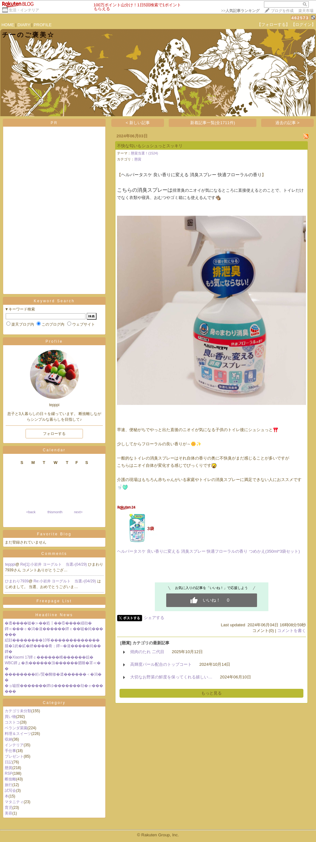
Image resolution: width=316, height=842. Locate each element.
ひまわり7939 (17, 581)
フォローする (54, 433)
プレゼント (14, 756)
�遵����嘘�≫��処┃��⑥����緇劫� (48, 623)
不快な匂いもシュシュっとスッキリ (150, 145)
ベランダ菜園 (16, 728)
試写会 (10, 790)
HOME (8, 24)
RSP (9, 773)
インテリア (14, 745)
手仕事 (10, 751)
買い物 (10, 716)
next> (78, 512)
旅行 (8, 785)
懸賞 (8, 768)
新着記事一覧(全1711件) (212, 122)
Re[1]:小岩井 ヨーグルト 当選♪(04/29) (54, 564)
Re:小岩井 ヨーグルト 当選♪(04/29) (65, 581)
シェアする (154, 617)
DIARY (24, 24)
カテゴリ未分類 (18, 711)
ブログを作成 (282, 11)
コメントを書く (291, 630)
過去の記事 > (287, 122)
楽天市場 (305, 11)
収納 (8, 739)
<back (31, 512)
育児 (8, 807)
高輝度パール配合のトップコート (161, 664)
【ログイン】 (303, 24)
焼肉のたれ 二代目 (147, 651)
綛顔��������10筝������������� (52, 640)
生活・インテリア (24, 10)
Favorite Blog (54, 534)
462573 (300, 17)
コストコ (12, 722)
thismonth (54, 512)
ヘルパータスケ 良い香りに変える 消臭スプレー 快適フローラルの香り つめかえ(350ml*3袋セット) (208, 551)
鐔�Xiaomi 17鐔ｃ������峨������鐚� (49, 657)
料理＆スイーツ (18, 733)
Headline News (54, 615)
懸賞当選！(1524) (144, 153)
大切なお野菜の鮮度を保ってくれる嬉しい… (171, 677)
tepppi (10, 564)
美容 (8, 813)
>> (240, 11)
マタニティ (14, 802)
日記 (8, 762)
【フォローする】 (273, 24)
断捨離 (10, 779)
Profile (54, 341)
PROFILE (43, 24)
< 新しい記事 (138, 122)
